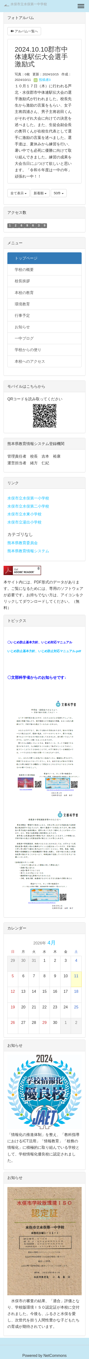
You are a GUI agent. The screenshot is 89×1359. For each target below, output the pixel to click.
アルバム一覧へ (24, 31)
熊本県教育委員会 (22, 543)
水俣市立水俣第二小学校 (28, 506)
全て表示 (18, 193)
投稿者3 (42, 80)
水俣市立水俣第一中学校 (28, 4)
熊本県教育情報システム (28, 551)
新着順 (40, 193)
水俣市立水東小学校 (24, 514)
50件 (59, 193)
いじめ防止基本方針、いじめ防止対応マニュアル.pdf (44, 651)
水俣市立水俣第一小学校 (28, 498)
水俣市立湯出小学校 (24, 522)
